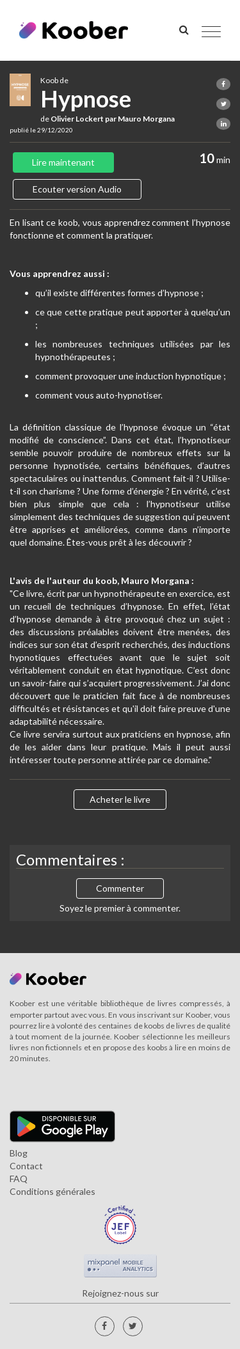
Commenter (120, 888)
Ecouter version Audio (77, 189)
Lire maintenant (63, 162)
